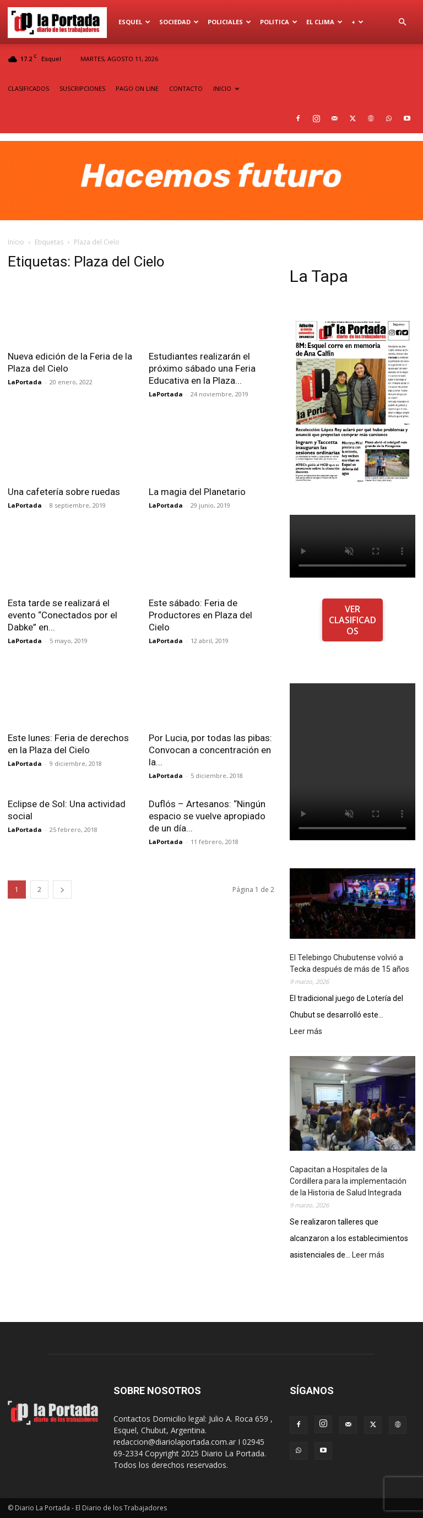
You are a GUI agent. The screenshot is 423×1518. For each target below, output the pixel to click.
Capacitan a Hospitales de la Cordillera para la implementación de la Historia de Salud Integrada (348, 1181)
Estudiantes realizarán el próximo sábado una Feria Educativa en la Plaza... (202, 368)
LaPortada (25, 382)
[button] (402, 22)
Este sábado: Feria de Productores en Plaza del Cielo (200, 615)
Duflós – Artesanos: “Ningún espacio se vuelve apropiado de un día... (207, 816)
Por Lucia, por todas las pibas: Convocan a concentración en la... (210, 750)
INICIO (226, 88)
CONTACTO (186, 88)
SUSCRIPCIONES (82, 88)
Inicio (16, 242)
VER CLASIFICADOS (352, 620)
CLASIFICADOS (28, 88)
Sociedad (179, 22)
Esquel (134, 22)
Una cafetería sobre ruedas (64, 491)
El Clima (324, 22)
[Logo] (60, 22)
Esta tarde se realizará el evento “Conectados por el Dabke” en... (62, 615)
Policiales (229, 22)
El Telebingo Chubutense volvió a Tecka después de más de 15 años (349, 963)
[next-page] (62, 889)
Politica (278, 22)
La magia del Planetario (197, 491)
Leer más (306, 1031)
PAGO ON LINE (137, 88)
